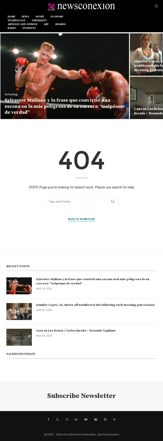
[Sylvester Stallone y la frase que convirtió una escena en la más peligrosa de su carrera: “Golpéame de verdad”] (64, 76)
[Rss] (114, 419)
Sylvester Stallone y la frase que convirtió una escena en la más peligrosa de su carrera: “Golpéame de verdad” (65, 106)
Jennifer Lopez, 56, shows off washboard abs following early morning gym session (95, 305)
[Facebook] (48, 419)
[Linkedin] (76, 419)
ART (46, 24)
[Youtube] (85, 419)
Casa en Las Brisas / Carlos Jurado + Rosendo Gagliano (76, 331)
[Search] (156, 6)
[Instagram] (67, 419)
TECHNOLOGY (16, 20)
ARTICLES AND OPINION (22, 24)
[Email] (95, 419)
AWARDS (60, 24)
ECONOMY (57, 16)
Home (11, 16)
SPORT (39, 16)
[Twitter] (57, 419)
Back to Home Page (81, 219)
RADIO (12, 28)
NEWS (25, 16)
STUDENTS (29, 28)
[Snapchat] (105, 419)
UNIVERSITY (39, 20)
